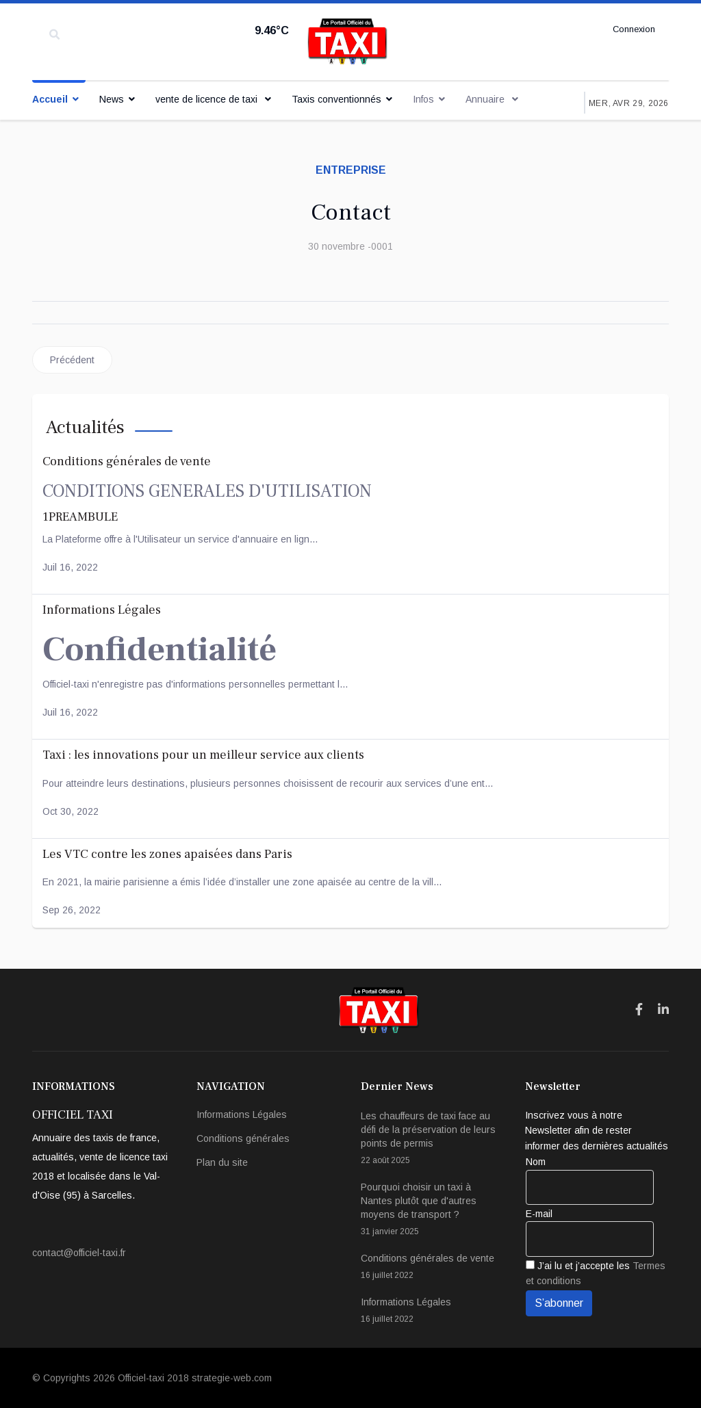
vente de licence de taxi (207, 99)
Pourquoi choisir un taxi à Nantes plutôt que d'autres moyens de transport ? (433, 1210)
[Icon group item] (639, 1010)
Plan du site (222, 1162)
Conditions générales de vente (433, 1267)
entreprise (351, 170)
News (111, 99)
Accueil (50, 99)
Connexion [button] (632, 29)
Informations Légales (241, 1114)
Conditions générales (243, 1138)
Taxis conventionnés (336, 99)
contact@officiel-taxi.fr (79, 1252)
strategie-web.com (232, 1377)
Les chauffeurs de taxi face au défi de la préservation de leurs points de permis (433, 1138)
